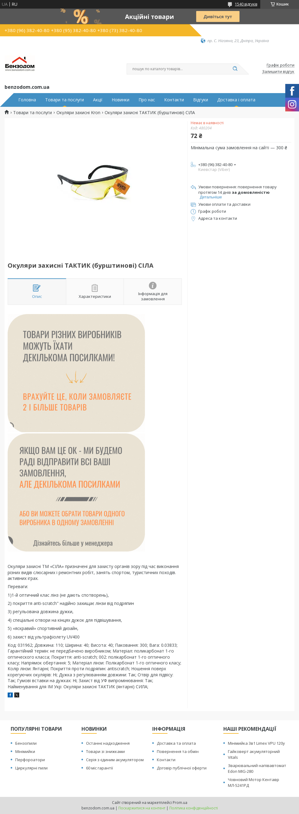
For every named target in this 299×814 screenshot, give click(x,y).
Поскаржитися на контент (141, 808)
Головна (27, 100)
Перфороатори (30, 759)
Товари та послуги (64, 100)
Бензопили (26, 743)
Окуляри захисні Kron (78, 112)
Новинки (120, 100)
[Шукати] (235, 68)
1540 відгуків (246, 4)
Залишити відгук (278, 72)
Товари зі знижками (105, 751)
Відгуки (200, 100)
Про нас (147, 100)
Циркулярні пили (31, 768)
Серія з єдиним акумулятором (115, 759)
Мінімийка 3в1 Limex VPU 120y (256, 743)
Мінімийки (25, 751)
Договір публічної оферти (182, 768)
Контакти (174, 100)
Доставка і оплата (236, 100)
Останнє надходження (108, 743)
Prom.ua (180, 802)
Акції (98, 100)
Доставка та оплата (176, 743)
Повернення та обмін (178, 751)
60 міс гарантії (99, 768)
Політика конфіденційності (193, 808)
